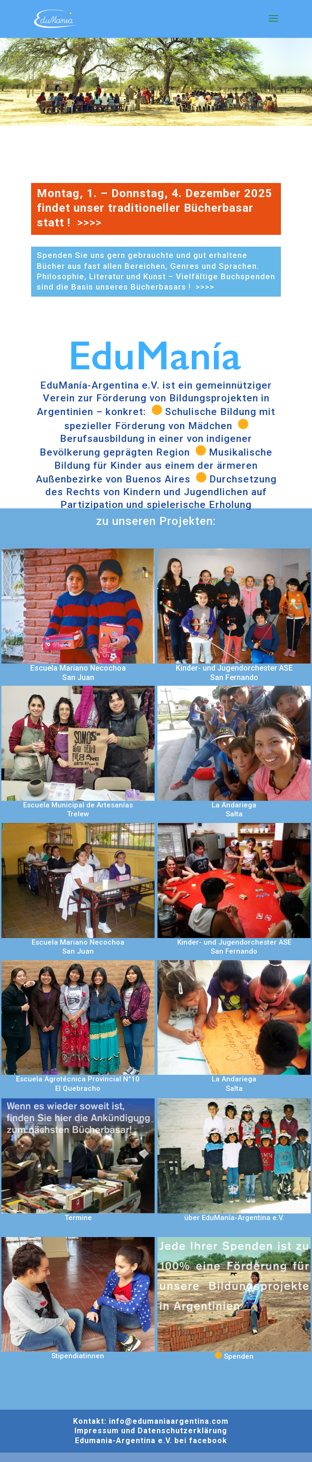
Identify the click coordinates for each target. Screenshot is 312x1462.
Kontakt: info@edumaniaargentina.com (151, 1421)
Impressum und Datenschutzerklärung (150, 1430)
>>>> (90, 222)
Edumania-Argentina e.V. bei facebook (151, 1440)
